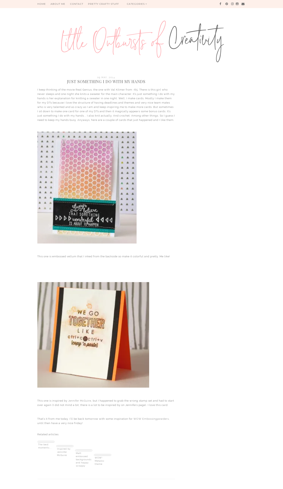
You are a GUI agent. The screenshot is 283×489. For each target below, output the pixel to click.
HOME (41, 3)
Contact (76, 3)
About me (58, 3)
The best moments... (45, 446)
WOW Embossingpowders (151, 418)
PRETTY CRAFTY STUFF (103, 3)
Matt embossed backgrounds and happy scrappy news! (83, 460)
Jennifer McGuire (79, 400)
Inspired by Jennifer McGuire (64, 452)
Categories (137, 3)
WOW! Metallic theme (99, 461)
